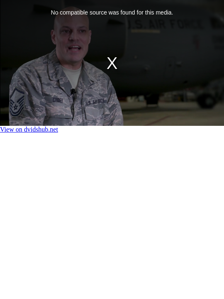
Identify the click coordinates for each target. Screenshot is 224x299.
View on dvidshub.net (29, 129)
